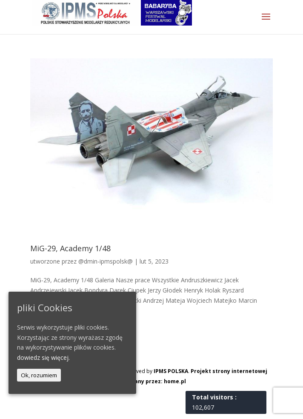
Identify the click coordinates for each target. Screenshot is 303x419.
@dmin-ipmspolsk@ (105, 261)
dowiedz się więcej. (43, 357)
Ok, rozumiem (39, 375)
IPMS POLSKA (171, 371)
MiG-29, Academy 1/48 (70, 248)
